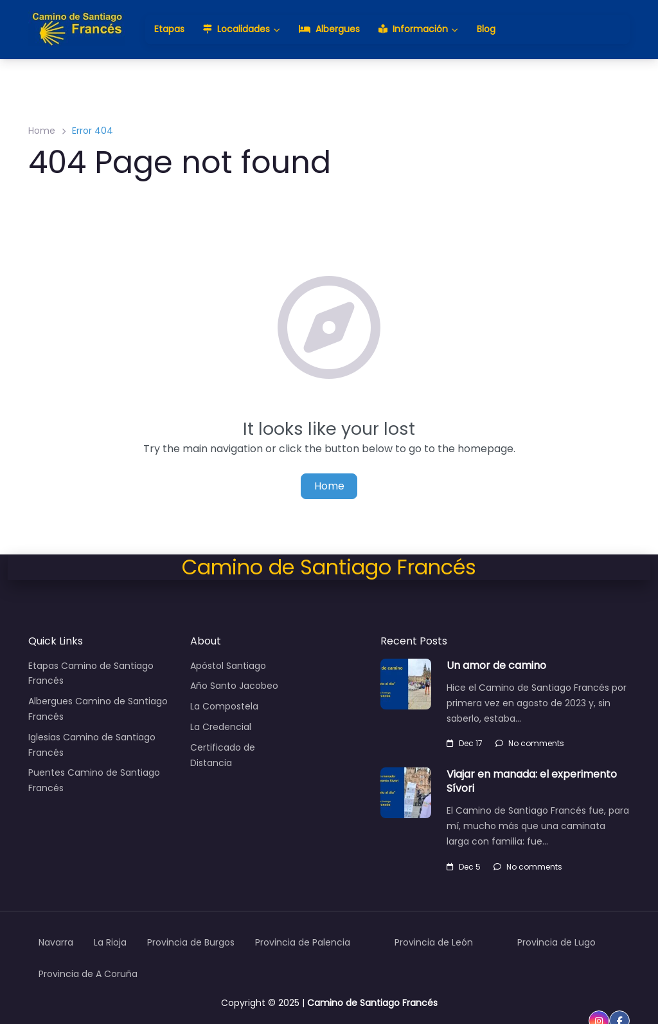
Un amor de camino (496, 665)
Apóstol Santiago (228, 665)
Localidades (236, 29)
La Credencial (220, 726)
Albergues (329, 29)
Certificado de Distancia (222, 755)
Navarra (56, 942)
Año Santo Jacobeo (234, 685)
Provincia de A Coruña (88, 973)
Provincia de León (434, 942)
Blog (486, 29)
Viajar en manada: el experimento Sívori (532, 781)
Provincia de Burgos (191, 942)
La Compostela (224, 706)
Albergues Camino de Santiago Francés (98, 709)
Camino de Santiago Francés (372, 1002)
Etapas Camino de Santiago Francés (91, 673)
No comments (529, 743)
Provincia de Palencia (302, 942)
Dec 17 (465, 743)
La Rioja (110, 942)
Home (41, 130)
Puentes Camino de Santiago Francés (94, 780)
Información (413, 29)
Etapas (169, 29)
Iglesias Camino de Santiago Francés (92, 745)
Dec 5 (464, 866)
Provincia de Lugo (556, 942)
